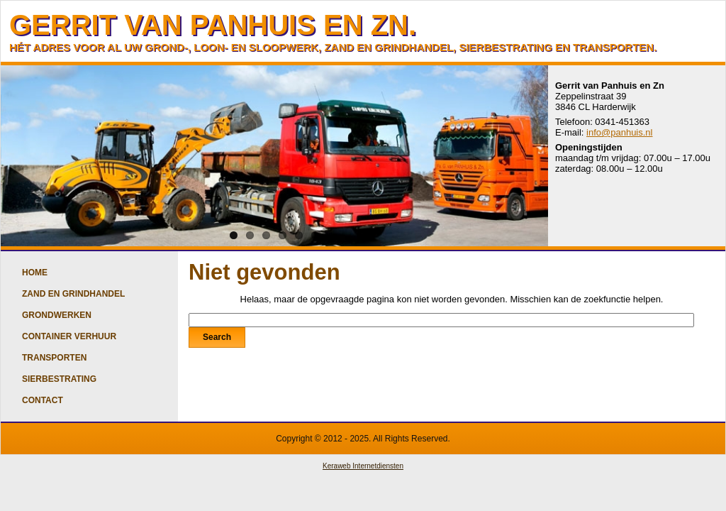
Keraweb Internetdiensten (363, 466)
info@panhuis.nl (619, 132)
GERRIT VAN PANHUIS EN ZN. (212, 24)
